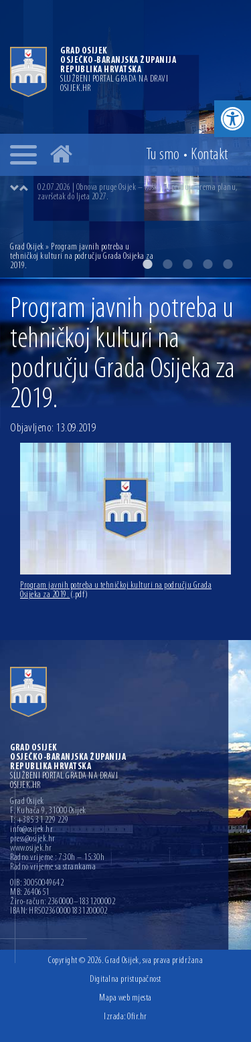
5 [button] (227, 264)
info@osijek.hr (31, 830)
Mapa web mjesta (125, 998)
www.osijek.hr (31, 848)
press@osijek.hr (33, 839)
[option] (139, 193)
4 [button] (207, 264)
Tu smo (163, 155)
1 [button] (147, 264)
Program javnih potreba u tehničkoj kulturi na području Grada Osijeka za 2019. (116, 590)
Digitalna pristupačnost (125, 979)
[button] (232, 118)
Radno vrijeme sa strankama (53, 867)
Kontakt (209, 155)
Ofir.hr (137, 1017)
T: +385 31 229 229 (39, 820)
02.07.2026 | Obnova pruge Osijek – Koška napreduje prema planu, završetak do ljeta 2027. (137, 192)
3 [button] (187, 264)
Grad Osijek (28, 247)
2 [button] (167, 264)
